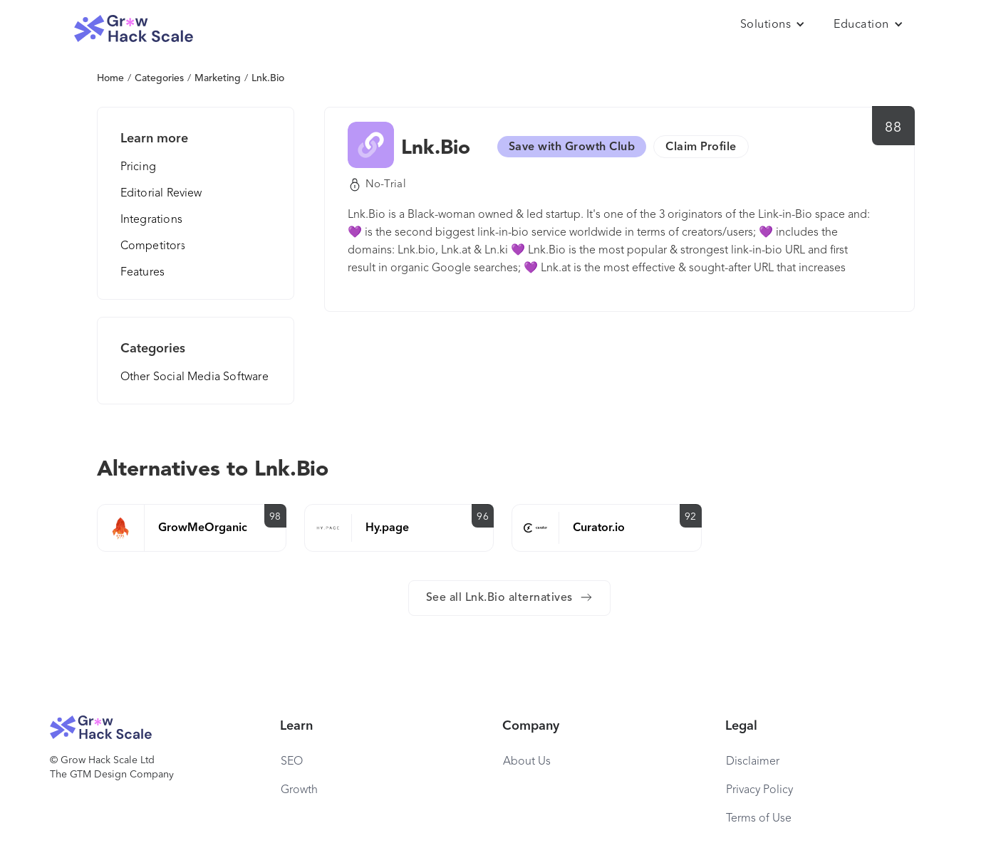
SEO (292, 761)
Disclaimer (752, 761)
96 (483, 517)
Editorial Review (161, 193)
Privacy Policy (759, 790)
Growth (299, 790)
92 (691, 517)
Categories (159, 78)
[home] (134, 29)
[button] (773, 25)
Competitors (153, 246)
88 (893, 128)
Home (110, 78)
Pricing (138, 167)
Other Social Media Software (194, 377)
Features (142, 272)
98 (275, 517)
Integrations (151, 220)
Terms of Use (759, 818)
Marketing (217, 78)
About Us (527, 761)
